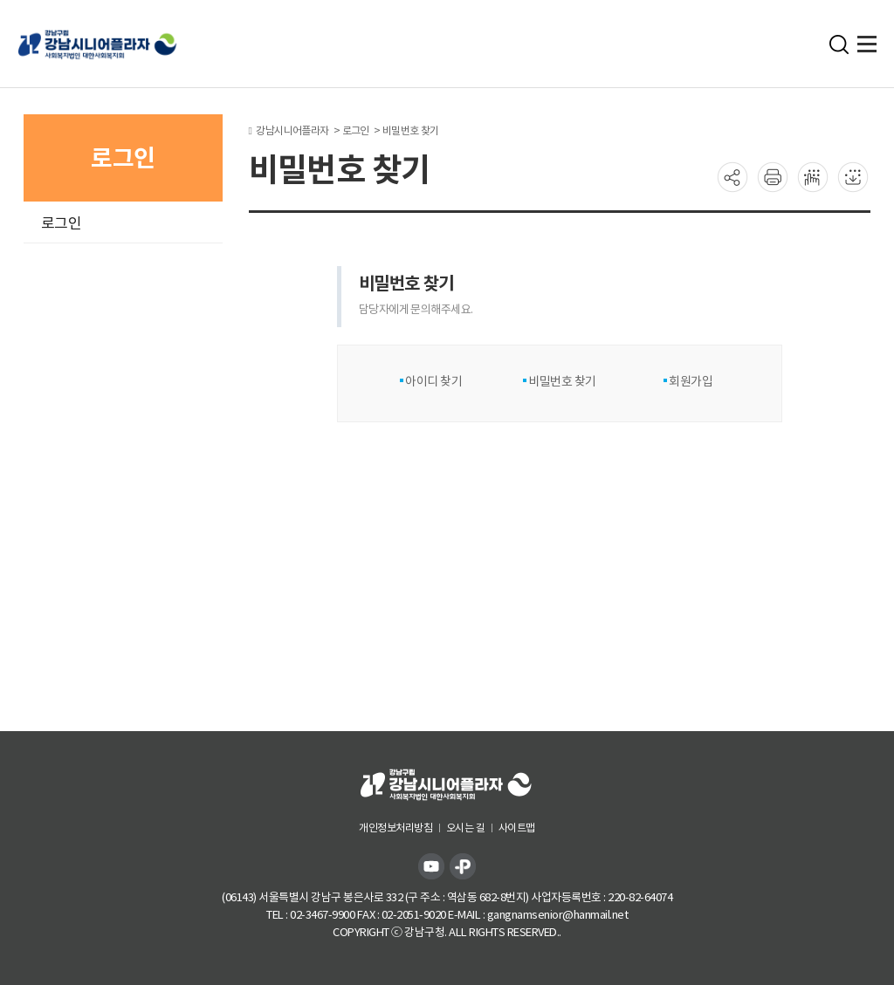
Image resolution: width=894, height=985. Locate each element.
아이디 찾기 (433, 381)
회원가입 (690, 381)
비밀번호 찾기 (561, 381)
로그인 (61, 223)
